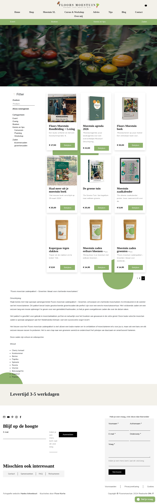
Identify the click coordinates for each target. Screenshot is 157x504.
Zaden (144, 21)
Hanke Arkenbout (29, 493)
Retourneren (53, 473)
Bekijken (67, 145)
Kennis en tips (100, 21)
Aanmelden (68, 434)
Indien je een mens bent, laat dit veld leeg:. (53, 439)
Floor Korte (59, 493)
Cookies (150, 486)
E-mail (6, 432)
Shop (31, 12)
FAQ (41, 473)
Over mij (78, 16)
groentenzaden (20, 145)
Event (12, 21)
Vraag (112, 444)
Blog (124, 12)
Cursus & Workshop (74, 12)
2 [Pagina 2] (139, 278)
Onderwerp (135, 434)
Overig (15, 121)
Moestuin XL (49, 12)
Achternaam (136, 423)
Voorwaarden (110, 486)
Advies (96, 12)
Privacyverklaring (131, 486)
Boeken (54, 21)
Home (17, 12)
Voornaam (114, 423)
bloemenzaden (20, 142)
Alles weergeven (21, 108)
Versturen (116, 472)
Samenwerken (27, 473)
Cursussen (18, 130)
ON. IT (151, 493)
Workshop (18, 136)
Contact (139, 12)
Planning (18, 133)
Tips (111, 12)
